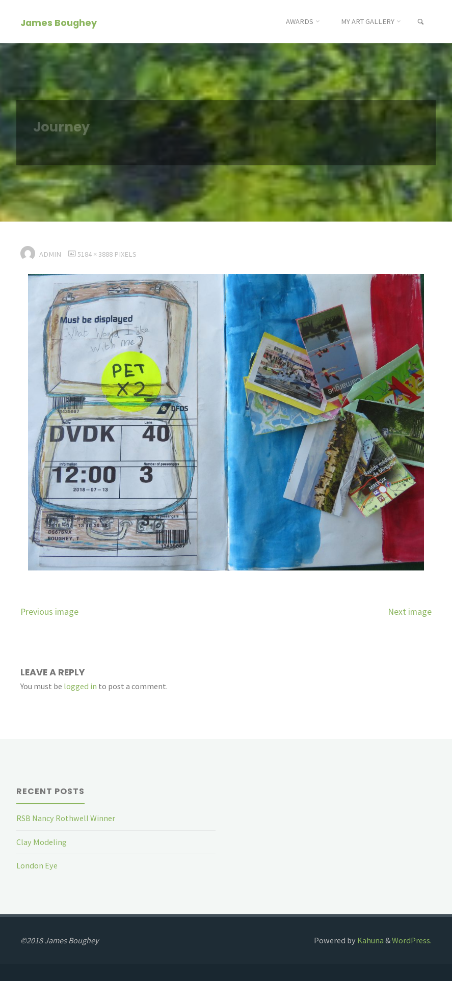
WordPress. (412, 940)
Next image (410, 611)
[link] (420, 22)
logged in (80, 686)
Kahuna (370, 940)
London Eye (37, 865)
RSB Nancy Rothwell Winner (65, 818)
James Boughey (58, 22)
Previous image (49, 611)
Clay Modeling (41, 842)
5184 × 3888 (95, 254)
